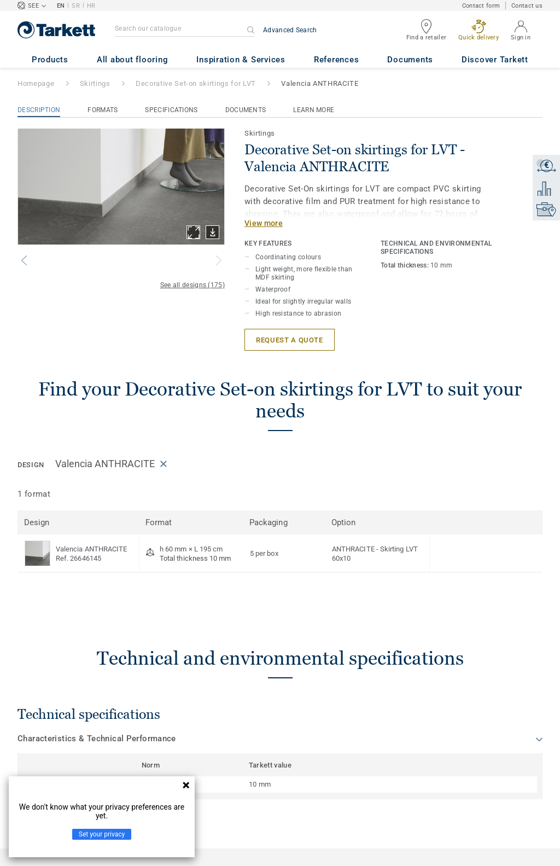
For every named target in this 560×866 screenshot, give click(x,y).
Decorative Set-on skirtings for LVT (196, 83)
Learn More (313, 110)
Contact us (526, 5)
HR (91, 5)
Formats (103, 110)
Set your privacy (102, 834)
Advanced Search (290, 30)
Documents (245, 110)
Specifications (171, 110)
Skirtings (95, 83)
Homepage (36, 83)
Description (39, 110)
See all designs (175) (192, 285)
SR (76, 5)
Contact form (481, 5)
